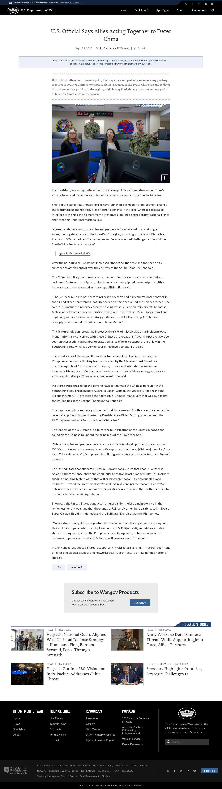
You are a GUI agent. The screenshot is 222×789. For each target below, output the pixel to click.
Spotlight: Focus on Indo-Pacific (74, 253)
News (124, 10)
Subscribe (140, 602)
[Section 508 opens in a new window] (84, 765)
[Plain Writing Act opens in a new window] (139, 765)
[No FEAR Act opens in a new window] (88, 770)
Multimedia (142, 10)
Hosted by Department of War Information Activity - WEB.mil (111, 785)
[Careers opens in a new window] (102, 724)
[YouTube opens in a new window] (212, 4)
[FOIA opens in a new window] (116, 770)
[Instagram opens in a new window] (199, 4)
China (58, 567)
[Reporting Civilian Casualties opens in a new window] (64, 770)
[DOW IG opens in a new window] (42, 770)
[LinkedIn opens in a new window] (205, 4)
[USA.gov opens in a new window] (73, 776)
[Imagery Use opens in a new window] (104, 770)
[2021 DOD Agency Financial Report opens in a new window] (102, 740)
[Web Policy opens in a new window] (122, 765)
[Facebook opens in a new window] (192, 4)
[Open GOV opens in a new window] (128, 770)
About (181, 10)
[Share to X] (139, 48)
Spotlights (163, 10)
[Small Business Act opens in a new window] (90, 776)
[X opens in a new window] (185, 4)
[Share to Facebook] (135, 48)
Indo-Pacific (77, 567)
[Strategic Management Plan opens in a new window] (51, 776)
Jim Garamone (107, 48)
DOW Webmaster (124, 63)
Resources (198, 10)
